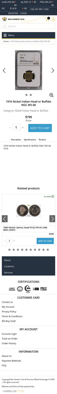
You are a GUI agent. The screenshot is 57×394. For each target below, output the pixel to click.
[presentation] (5, 218)
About (7, 260)
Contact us (7, 302)
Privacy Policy (9, 311)
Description (16, 139)
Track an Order (9, 338)
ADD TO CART (40, 128)
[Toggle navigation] (8, 35)
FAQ (4, 365)
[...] (28, 26)
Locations (9, 266)
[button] (26, 95)
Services (8, 272)
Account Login (9, 333)
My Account (8, 306)
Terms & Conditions (12, 316)
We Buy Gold (9, 320)
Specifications (30, 139)
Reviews (42, 139)
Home (6, 41)
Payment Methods (11, 360)
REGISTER (13, 13)
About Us (7, 355)
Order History (9, 343)
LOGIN (23, 13)
